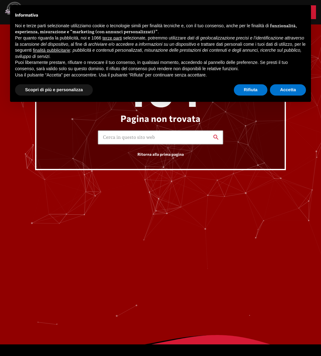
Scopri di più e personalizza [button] (54, 89)
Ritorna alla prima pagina (160, 154)
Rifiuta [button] (251, 89)
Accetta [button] (288, 89)
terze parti (112, 37)
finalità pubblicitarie (51, 50)
